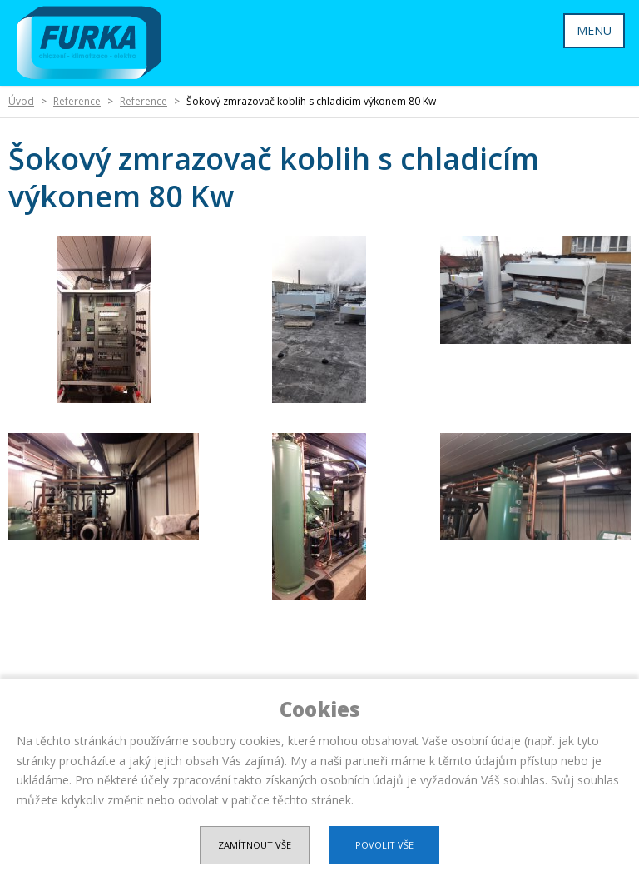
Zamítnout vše (254, 845)
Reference (77, 101)
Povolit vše (384, 845)
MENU (594, 30)
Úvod (21, 101)
